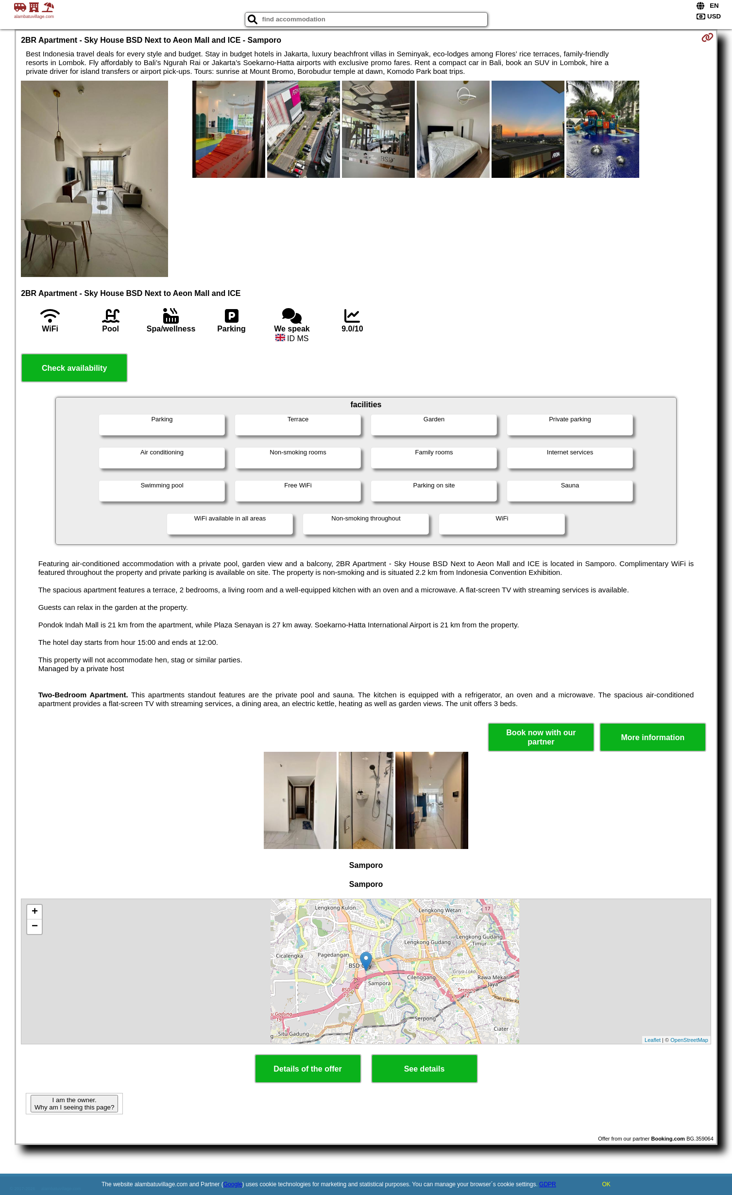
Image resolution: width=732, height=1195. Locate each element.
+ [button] (35, 912)
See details (424, 1069)
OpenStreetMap (689, 1040)
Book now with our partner (541, 737)
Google (232, 1184)
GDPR (547, 1184)
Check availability (74, 368)
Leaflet (653, 1040)
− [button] (35, 926)
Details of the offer (307, 1069)
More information (653, 737)
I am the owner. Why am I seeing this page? (74, 1103)
